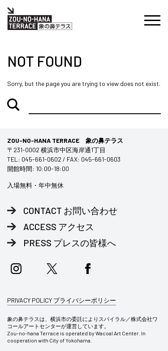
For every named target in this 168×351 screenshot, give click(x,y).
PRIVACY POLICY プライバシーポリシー (61, 300)
